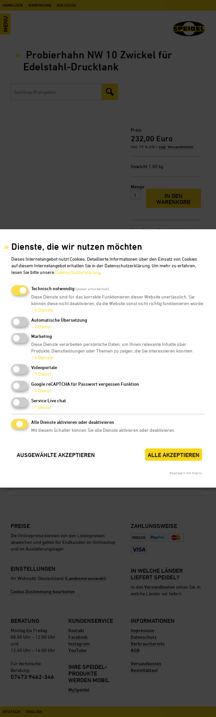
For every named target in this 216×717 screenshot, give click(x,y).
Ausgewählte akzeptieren (56, 454)
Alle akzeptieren (173, 454)
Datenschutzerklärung (77, 272)
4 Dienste (42, 310)
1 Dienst (41, 326)
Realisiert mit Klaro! (186, 473)
